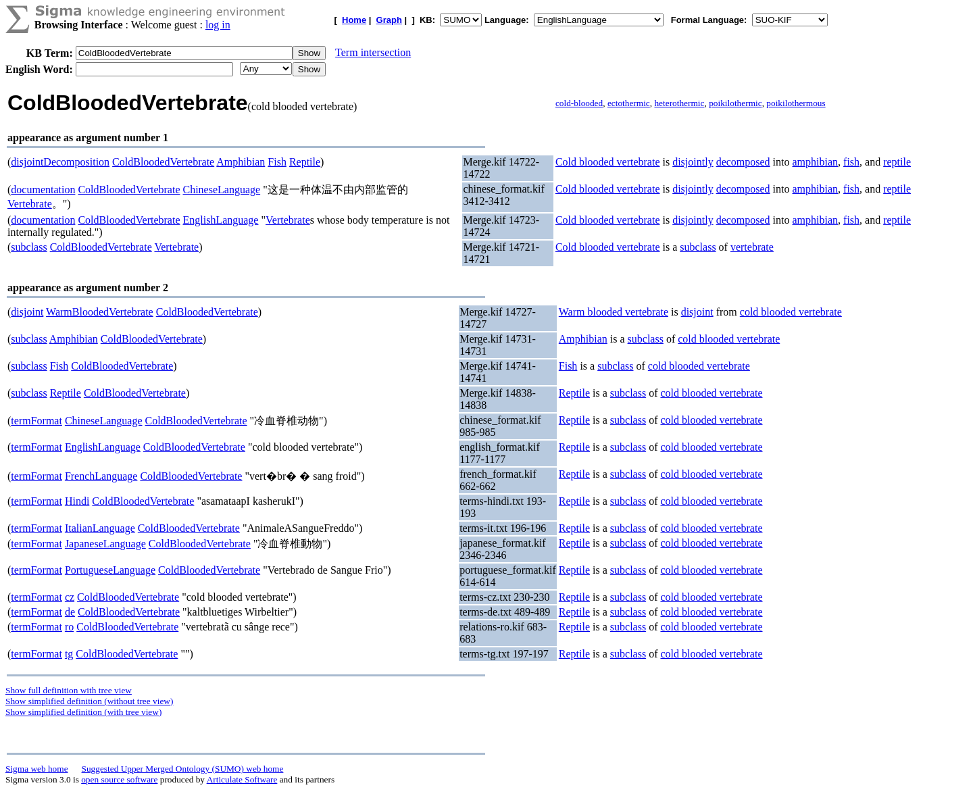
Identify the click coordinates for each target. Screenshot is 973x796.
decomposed (743, 162)
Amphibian (240, 162)
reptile (897, 162)
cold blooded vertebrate (791, 312)
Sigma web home (36, 769)
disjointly (692, 162)
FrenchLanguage (101, 476)
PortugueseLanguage (110, 570)
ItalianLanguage (100, 528)
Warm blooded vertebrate (613, 312)
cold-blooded (579, 103)
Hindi (77, 501)
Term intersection (373, 52)
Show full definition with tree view (68, 690)
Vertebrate (29, 203)
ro (69, 626)
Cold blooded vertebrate (607, 162)
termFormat (36, 420)
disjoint (27, 312)
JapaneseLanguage (105, 543)
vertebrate (752, 247)
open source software (119, 779)
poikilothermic (735, 103)
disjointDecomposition (60, 162)
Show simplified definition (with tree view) (83, 712)
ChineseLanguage (222, 189)
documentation (43, 189)
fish (851, 162)
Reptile (304, 162)
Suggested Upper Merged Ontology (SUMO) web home (183, 769)
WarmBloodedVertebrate (99, 312)
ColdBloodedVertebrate (163, 162)
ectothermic (628, 103)
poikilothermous (795, 103)
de (70, 612)
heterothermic (679, 103)
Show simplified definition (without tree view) (89, 701)
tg (69, 654)
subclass (29, 247)
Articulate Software (242, 779)
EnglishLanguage (221, 220)
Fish (277, 162)
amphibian (816, 162)
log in (217, 24)
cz (69, 597)
